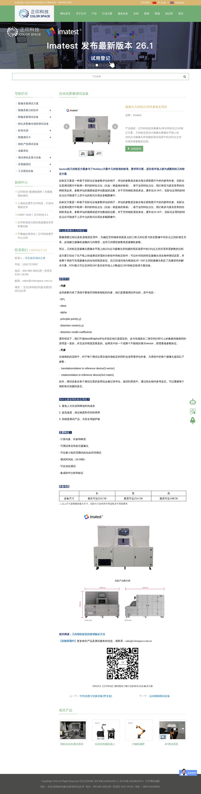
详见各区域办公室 (35, 258)
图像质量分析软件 (28, 110)
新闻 (146, 13)
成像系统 (23, 150)
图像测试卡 (24, 137)
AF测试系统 (171, 744)
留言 (180, 13)
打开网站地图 (152, 781)
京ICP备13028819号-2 (106, 781)
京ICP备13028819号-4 (131, 781)
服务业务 (123, 13)
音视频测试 (24, 164)
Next (115, 127)
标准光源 (23, 130)
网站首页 (65, 13)
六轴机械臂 (138, 744)
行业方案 (107, 13)
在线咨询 (134, 148)
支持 (136, 13)
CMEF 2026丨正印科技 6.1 (33, 214)
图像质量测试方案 (28, 103)
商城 (157, 13)
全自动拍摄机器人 (105, 744)
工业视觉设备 (25, 170)
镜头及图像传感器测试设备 (33, 123)
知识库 (169, 13)
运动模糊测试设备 (159, 696)
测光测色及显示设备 (29, 157)
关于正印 (81, 13)
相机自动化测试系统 (71, 744)
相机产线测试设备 (28, 143)
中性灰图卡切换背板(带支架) (96, 696)
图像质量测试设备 (28, 116)
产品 (94, 13)
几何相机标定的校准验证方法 (88, 634)
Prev (66, 127)
